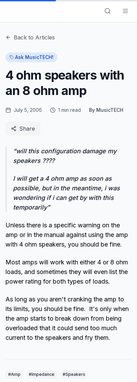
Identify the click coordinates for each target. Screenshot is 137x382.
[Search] (107, 11)
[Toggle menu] (125, 11)
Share (23, 128)
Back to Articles (30, 37)
